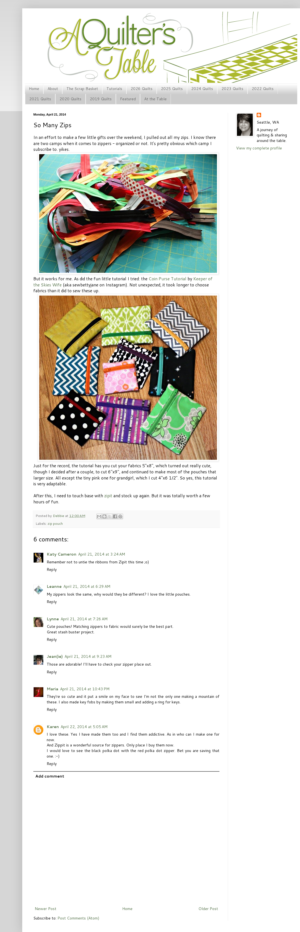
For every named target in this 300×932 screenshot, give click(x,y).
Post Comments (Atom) (78, 918)
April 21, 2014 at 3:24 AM (101, 554)
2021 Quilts (40, 99)
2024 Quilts (202, 88)
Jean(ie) (55, 656)
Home (34, 88)
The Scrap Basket (82, 88)
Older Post (208, 908)
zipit (108, 496)
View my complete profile (259, 148)
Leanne (54, 586)
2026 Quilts (141, 88)
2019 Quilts (101, 99)
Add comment (49, 776)
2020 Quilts (70, 99)
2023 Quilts (232, 88)
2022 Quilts (263, 88)
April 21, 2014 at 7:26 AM (84, 619)
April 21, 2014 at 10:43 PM (84, 689)
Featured (128, 99)
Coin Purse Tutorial (167, 279)
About (53, 88)
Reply (52, 569)
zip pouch (55, 523)
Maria (52, 689)
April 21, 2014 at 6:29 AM (86, 586)
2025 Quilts (172, 88)
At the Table (155, 99)
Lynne (53, 619)
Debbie (59, 515)
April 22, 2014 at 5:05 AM (84, 726)
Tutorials (114, 88)
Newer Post (45, 908)
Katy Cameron (61, 554)
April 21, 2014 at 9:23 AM (87, 656)
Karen (53, 726)
